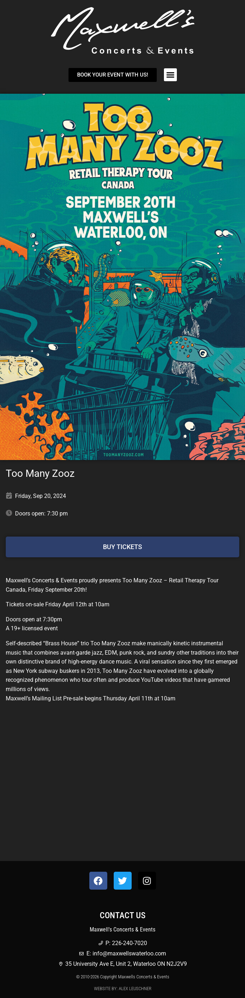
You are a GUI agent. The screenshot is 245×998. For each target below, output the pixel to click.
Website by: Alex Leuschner (122, 988)
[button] (170, 74)
